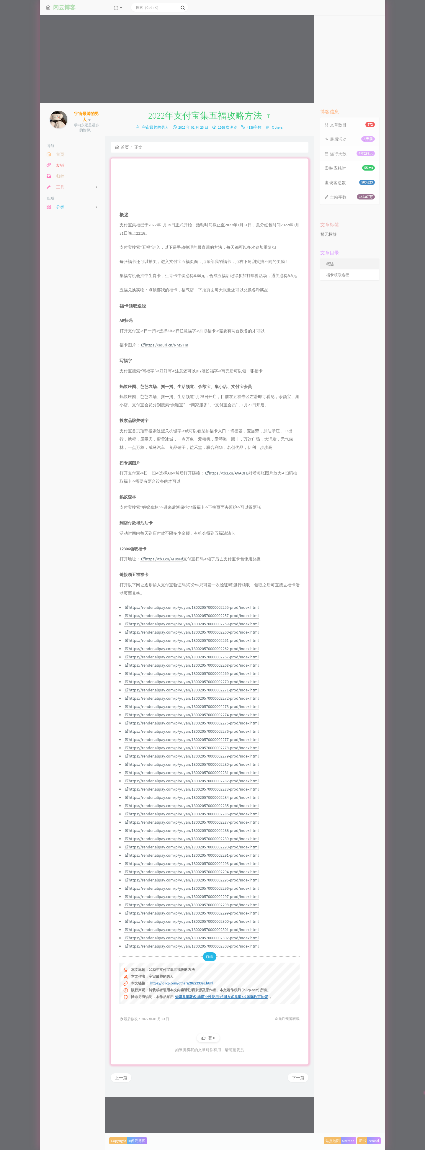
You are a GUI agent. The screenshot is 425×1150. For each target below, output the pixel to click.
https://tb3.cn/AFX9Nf (162, 597)
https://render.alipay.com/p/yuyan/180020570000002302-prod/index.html (192, 976)
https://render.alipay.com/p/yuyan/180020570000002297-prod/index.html (192, 935)
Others (277, 127)
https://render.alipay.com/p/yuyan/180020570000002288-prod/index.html (192, 868)
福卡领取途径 (337, 274)
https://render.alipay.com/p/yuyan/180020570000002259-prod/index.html (192, 662)
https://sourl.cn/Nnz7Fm (164, 383)
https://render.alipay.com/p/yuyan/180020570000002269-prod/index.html (192, 711)
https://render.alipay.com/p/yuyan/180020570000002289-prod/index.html (192, 877)
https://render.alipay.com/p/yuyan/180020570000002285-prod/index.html (192, 844)
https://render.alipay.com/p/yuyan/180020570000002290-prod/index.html (192, 885)
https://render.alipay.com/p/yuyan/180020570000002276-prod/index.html (192, 769)
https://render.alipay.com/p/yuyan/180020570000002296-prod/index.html (192, 926)
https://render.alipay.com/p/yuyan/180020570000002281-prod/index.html (192, 811)
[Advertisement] (212, 59)
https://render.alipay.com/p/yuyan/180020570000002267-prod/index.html (192, 695)
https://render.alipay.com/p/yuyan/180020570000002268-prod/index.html (192, 703)
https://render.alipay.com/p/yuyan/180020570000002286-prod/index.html (192, 852)
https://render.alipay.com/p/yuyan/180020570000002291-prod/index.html (192, 893)
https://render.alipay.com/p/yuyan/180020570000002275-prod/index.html (192, 761)
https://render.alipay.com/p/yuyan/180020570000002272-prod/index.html (192, 736)
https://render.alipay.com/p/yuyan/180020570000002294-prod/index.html (192, 910)
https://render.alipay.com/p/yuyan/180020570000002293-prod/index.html (192, 901)
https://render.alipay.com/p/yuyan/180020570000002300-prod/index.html (192, 959)
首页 (122, 147)
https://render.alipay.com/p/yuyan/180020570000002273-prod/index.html (192, 744)
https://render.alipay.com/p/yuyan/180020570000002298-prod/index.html (192, 943)
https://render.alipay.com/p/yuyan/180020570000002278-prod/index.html (192, 786)
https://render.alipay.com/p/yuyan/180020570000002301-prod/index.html (192, 968)
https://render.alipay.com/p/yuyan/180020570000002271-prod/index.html (192, 728)
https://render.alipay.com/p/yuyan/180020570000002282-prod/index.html (192, 819)
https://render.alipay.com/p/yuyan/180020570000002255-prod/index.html (192, 645)
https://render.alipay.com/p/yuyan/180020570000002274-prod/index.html (192, 753)
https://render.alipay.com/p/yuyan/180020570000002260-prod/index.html (192, 670)
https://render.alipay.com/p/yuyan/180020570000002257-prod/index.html (192, 654)
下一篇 (298, 1116)
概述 (330, 263)
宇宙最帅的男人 (155, 127)
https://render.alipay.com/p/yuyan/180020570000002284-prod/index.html (192, 835)
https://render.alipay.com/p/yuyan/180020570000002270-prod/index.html (192, 720)
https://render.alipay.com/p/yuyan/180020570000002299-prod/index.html (192, 951)
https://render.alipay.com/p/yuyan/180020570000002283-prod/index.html (192, 827)
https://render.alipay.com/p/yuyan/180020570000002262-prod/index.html (192, 687)
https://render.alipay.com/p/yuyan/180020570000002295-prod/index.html (192, 918)
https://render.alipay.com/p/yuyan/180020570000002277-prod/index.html (192, 778)
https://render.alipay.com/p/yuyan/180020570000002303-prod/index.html (192, 984)
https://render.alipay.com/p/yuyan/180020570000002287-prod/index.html (192, 860)
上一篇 (121, 1116)
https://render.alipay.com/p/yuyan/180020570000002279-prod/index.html (192, 794)
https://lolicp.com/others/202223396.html (181, 1021)
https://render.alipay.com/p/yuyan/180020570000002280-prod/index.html (192, 802)
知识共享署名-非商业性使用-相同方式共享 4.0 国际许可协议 (221, 1035)
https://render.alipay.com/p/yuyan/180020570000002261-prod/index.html (192, 678)
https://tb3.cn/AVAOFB (227, 511)
